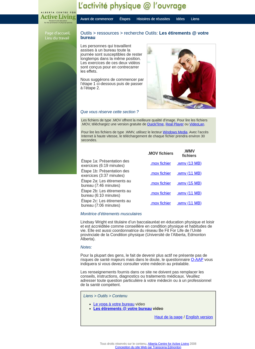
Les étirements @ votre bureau (122, 308)
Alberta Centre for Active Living (168, 344)
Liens (195, 19)
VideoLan (197, 124)
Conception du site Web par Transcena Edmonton (148, 347)
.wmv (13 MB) (189, 163)
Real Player (175, 124)
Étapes (125, 19)
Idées (180, 19)
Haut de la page (168, 317)
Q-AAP (197, 259)
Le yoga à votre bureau (113, 304)
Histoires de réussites (153, 19)
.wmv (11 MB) (189, 173)
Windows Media (175, 132)
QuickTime (155, 124)
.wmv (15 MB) (189, 183)
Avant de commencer (96, 19)
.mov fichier (160, 163)
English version (199, 317)
